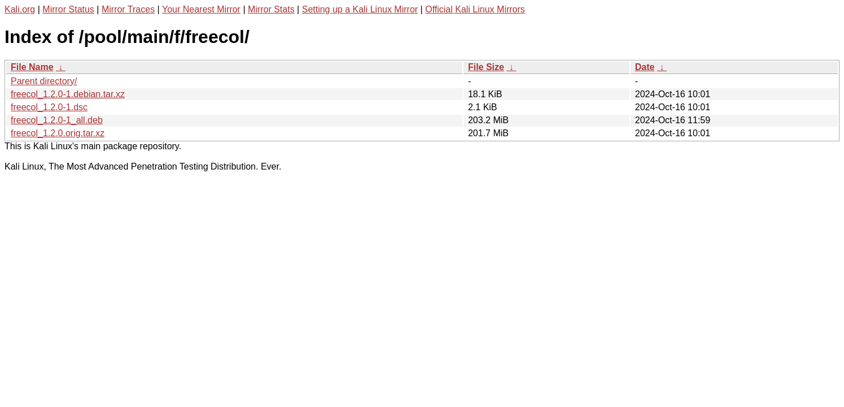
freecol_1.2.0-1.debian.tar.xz (68, 94)
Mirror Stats (271, 9)
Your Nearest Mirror (201, 9)
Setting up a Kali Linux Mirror (360, 9)
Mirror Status (68, 9)
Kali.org (20, 9)
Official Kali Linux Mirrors (475, 9)
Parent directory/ (44, 81)
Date (645, 67)
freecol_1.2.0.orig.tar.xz (57, 133)
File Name (32, 67)
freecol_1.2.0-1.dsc (49, 107)
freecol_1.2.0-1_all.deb (57, 120)
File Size (486, 67)
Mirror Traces (128, 9)
